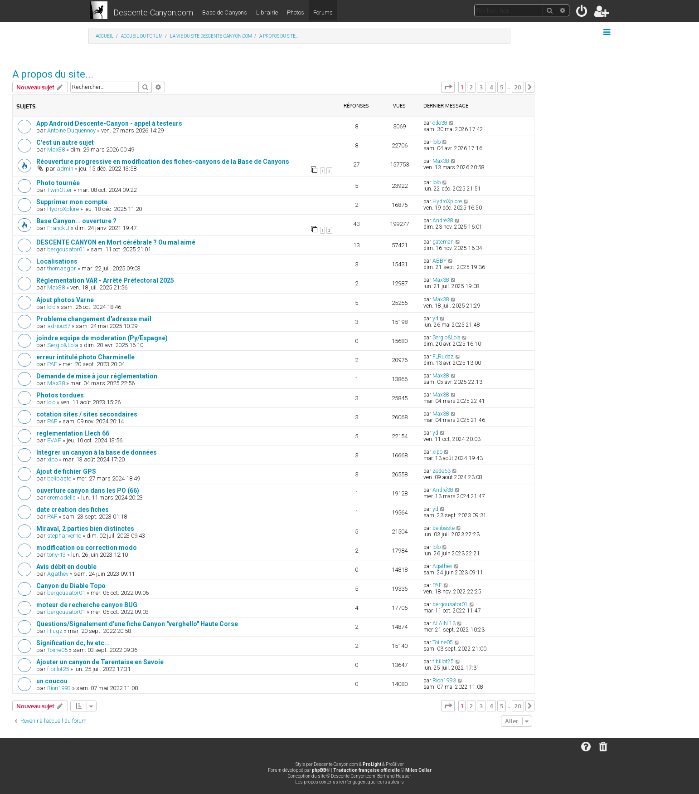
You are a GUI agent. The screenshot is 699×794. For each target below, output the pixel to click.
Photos (295, 12)
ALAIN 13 (444, 623)
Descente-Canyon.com (153, 12)
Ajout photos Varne (65, 300)
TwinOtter (59, 189)
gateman (443, 242)
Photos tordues (60, 395)
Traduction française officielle (366, 770)
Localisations (57, 261)
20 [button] (518, 87)
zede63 (441, 471)
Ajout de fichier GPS (66, 471)
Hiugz (55, 630)
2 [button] (471, 87)
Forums (323, 12)
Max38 (56, 149)
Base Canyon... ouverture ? (76, 221)
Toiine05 (57, 650)
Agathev (57, 573)
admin (65, 168)
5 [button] (501, 87)
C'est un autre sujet (65, 142)
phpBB (319, 770)
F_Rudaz (443, 356)
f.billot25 (58, 669)
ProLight (372, 764)
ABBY (439, 261)
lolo (436, 142)
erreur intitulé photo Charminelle (85, 357)
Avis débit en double (66, 566)
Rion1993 (59, 688)
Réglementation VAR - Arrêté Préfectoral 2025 (105, 280)
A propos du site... (52, 74)
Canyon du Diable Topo (71, 585)
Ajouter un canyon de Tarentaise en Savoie (100, 662)
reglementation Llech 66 (72, 433)
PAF (52, 364)
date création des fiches (72, 509)
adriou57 (58, 326)
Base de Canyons (224, 12)
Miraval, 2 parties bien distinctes (85, 528)
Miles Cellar (418, 770)
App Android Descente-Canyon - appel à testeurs (109, 123)
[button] (448, 87)
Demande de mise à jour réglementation (96, 376)
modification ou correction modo (86, 547)
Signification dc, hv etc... (73, 643)
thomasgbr (61, 268)
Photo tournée (58, 182)
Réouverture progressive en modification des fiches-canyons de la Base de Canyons (162, 161)
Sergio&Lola (62, 345)
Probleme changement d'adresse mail (93, 319)
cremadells (61, 497)
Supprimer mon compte (71, 202)
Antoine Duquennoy (71, 130)
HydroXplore (63, 209)
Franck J (58, 228)
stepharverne (64, 535)
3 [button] (481, 87)
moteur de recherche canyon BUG (86, 604)
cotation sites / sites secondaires (86, 414)
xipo (52, 459)
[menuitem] (582, 13)
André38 (442, 220)
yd (435, 318)
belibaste (59, 478)
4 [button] (491, 87)
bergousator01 (66, 249)
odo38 (439, 123)
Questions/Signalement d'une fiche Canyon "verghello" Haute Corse (137, 623)
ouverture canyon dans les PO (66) (87, 490)
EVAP (54, 440)
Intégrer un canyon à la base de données (96, 452)
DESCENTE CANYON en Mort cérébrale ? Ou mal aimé (115, 242)
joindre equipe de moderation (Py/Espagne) (102, 338)
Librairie (267, 12)
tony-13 (56, 554)
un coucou (52, 681)
